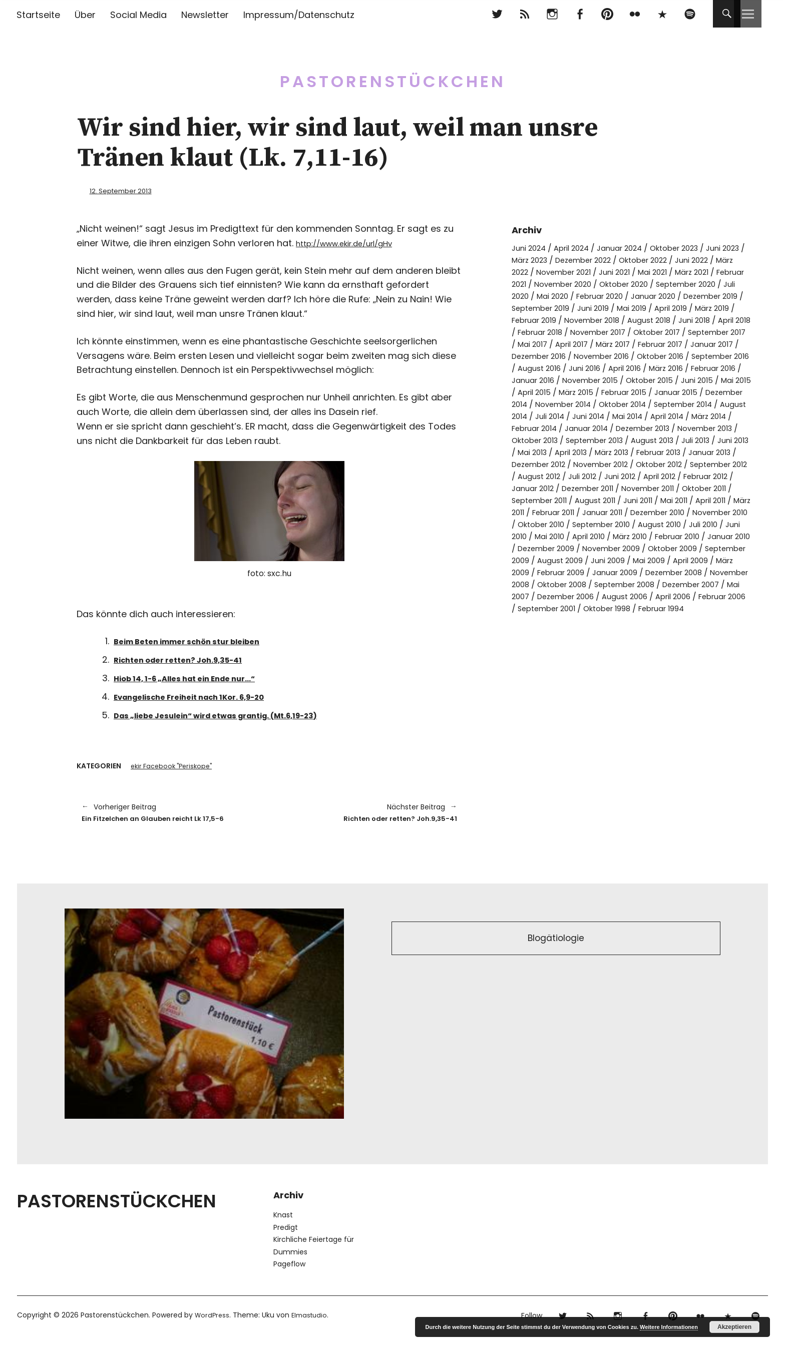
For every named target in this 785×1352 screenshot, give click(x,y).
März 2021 (531, 283)
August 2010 (632, 560)
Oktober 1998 (725, 644)
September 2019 (669, 307)
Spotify (689, 14)
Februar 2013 (709, 476)
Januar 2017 (691, 355)
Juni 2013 (529, 476)
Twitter (497, 14)
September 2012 (568, 500)
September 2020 (545, 295)
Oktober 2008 (638, 620)
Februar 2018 (703, 331)
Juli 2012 (677, 500)
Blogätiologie (556, 956)
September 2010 (569, 560)
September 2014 (630, 427)
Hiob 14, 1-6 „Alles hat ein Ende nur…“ (200, 677)
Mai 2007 (600, 632)
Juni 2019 (726, 307)
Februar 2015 (537, 415)
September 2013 (604, 464)
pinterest (607, 14)
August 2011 (728, 524)
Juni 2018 (608, 331)
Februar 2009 (613, 608)
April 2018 (651, 331)
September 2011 (667, 524)
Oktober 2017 (607, 343)
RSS (524, 14)
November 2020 (647, 283)
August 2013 (666, 464)
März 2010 (616, 572)
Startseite (38, 15)
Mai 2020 (645, 295)
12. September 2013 (127, 190)
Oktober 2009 (687, 584)
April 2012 (530, 512)
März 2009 (559, 608)
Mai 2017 (730, 343)
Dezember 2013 (622, 452)
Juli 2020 (603, 295)
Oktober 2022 (684, 259)
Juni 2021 (672, 271)
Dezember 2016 (542, 367)
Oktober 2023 (688, 247)
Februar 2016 (562, 391)
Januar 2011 (534, 548)
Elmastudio (312, 1330)
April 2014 (640, 439)
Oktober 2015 (538, 403)
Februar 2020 (696, 295)
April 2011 (613, 536)
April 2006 (537, 644)
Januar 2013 (535, 488)
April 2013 (612, 476)
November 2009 (620, 584)
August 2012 (631, 500)
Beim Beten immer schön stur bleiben (202, 640)
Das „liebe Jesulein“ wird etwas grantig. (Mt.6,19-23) (238, 714)
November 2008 (571, 620)
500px (662, 14)
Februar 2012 (581, 512)
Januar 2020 (536, 307)
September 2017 (673, 343)
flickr (634, 14)
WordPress (213, 1330)
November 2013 (691, 452)
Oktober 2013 (538, 464)
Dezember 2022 (617, 259)
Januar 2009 (672, 608)
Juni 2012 (718, 500)
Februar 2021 (583, 283)
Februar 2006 (591, 644)
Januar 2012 (637, 512)
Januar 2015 (593, 415)
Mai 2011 (573, 536)
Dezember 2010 (594, 548)
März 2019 (615, 319)
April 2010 (570, 572)
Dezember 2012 (596, 488)
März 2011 (656, 536)
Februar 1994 (543, 656)
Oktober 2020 (714, 283)
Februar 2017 (634, 355)
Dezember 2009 (549, 584)
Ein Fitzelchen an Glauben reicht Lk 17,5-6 (170, 820)
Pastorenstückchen (392, 75)
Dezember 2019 (598, 307)
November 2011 (541, 524)
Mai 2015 (631, 403)
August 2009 (610, 596)
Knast (283, 1230)
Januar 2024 (628, 247)
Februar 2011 (706, 536)
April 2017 (536, 355)
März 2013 (657, 476)
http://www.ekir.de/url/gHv (355, 242)
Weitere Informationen (669, 1327)
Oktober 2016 (676, 367)
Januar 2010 (725, 572)
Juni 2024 (530, 247)
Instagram (552, 14)
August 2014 (694, 427)
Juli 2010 (679, 560)
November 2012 (664, 488)
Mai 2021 (713, 271)
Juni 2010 (720, 560)
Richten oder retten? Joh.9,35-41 (191, 659)
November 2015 (680, 391)
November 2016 (611, 367)
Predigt (285, 1243)
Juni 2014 (554, 439)
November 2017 (542, 343)
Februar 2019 (667, 319)
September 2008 (707, 620)
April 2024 (576, 247)
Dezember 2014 (655, 415)
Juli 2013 (712, 464)
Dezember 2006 (658, 632)
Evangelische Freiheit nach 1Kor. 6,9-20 (205, 696)
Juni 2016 (655, 379)
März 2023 (558, 259)
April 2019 (570, 319)
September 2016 (544, 379)
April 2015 (673, 403)
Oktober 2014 (563, 427)
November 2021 (616, 271)
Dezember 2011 (697, 512)
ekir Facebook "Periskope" (175, 766)
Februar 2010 (669, 572)
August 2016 (607, 379)
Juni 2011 (534, 536)
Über (85, 15)
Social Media (138, 15)
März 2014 (686, 439)
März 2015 (719, 403)
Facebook (579, 14)
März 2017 (582, 355)
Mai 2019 (528, 319)
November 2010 (663, 548)
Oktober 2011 (603, 524)
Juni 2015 (589, 403)
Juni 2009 (660, 596)
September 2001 (658, 644)
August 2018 (560, 331)
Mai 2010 (528, 572)
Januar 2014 (560, 452)
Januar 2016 (618, 391)
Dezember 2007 (543, 632)
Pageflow (289, 1279)
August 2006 (722, 632)
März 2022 (558, 271)
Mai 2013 (570, 476)
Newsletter (205, 15)
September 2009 (545, 596)
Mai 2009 (704, 596)
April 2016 (699, 379)
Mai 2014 (596, 439)
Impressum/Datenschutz (298, 15)
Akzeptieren (734, 1326)
